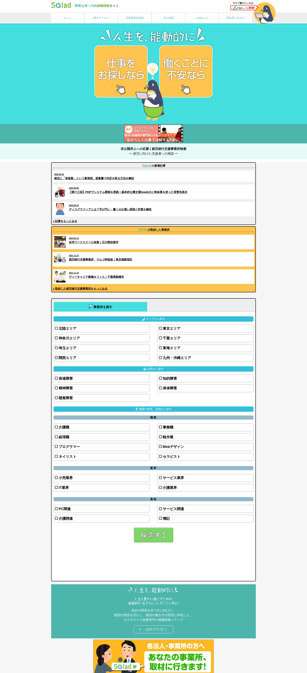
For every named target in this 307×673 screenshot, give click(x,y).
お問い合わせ (236, 17)
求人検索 (168, 17)
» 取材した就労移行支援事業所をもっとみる (80, 288)
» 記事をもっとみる (65, 221)
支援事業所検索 (135, 17)
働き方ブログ (101, 17)
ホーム (67, 17)
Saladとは (202, 17)
